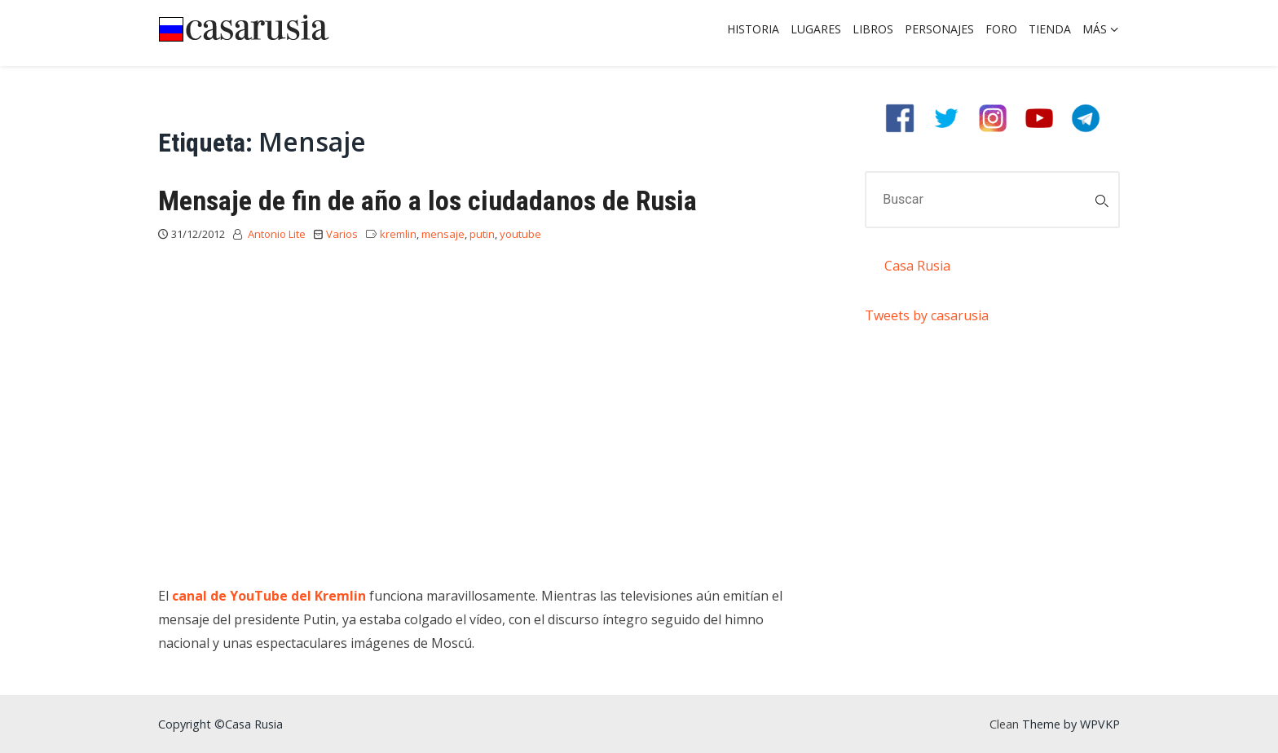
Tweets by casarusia (927, 315)
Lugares (816, 29)
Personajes (939, 29)
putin (482, 234)
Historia (753, 29)
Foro (1001, 29)
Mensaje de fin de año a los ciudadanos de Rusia (427, 200)
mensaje (443, 234)
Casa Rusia (917, 266)
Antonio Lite (277, 234)
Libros (873, 29)
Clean (1004, 724)
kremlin (398, 234)
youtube (520, 234)
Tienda (1050, 29)
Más (1094, 29)
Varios (342, 234)
